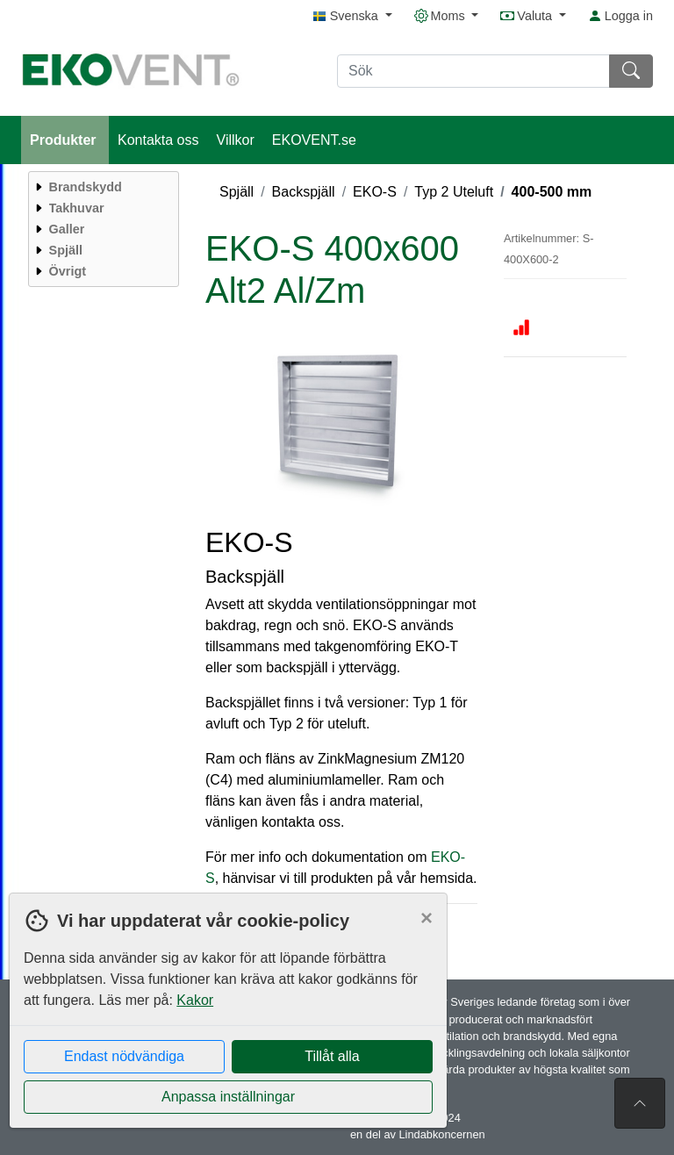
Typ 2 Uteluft (453, 191)
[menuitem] (101, 186)
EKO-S (375, 191)
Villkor (236, 140)
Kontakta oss (158, 140)
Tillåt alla (332, 1056)
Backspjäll (303, 191)
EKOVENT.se (314, 140)
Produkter (65, 140)
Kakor (194, 1000)
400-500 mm (552, 191)
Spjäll (236, 191)
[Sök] (473, 71)
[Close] (426, 918)
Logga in (620, 16)
